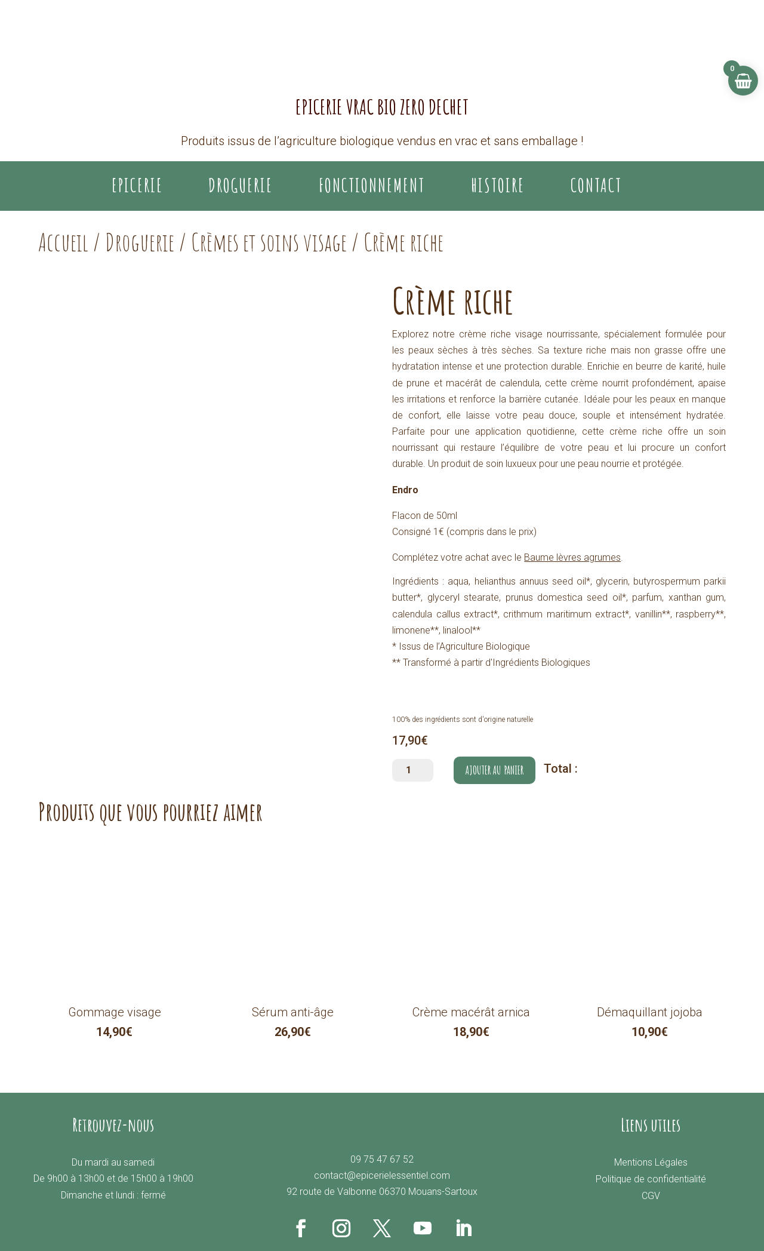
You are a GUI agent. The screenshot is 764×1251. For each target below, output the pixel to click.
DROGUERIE (240, 186)
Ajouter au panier (494, 770)
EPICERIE (137, 186)
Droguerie (139, 241)
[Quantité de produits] (412, 770)
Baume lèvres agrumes (572, 557)
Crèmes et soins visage (269, 241)
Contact (596, 186)
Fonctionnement (372, 186)
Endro (405, 490)
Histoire (498, 186)
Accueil (63, 241)
